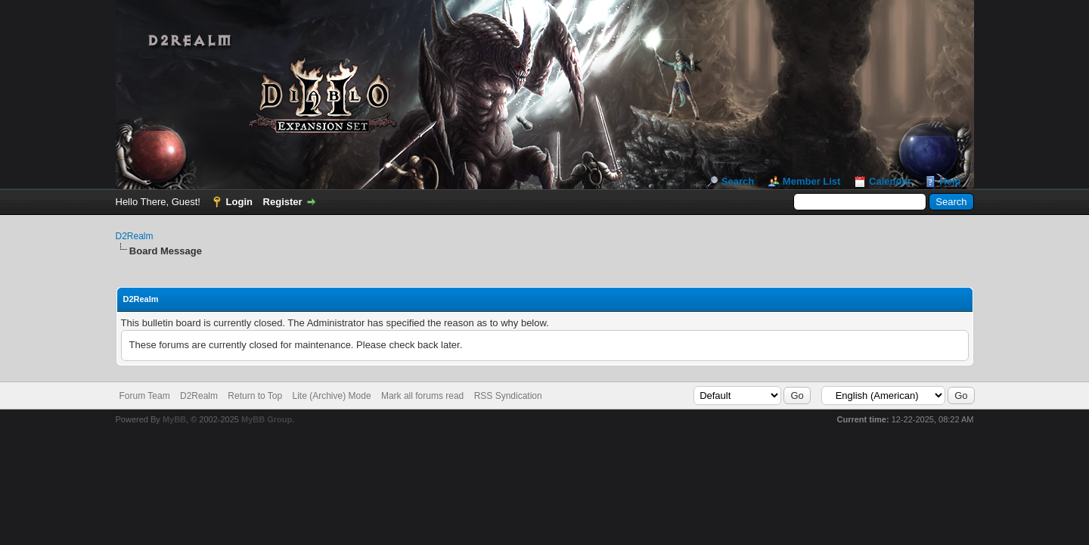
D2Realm (135, 236)
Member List (812, 181)
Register (282, 201)
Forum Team (144, 396)
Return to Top (255, 396)
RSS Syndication (508, 396)
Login (239, 201)
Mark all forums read (422, 396)
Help (949, 181)
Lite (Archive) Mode (332, 396)
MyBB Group (266, 419)
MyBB (174, 419)
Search (737, 181)
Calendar (890, 181)
